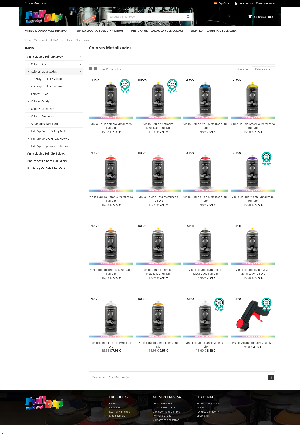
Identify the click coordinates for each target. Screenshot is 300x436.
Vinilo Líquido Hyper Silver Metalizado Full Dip (253, 271)
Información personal (208, 403)
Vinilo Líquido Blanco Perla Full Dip (111, 344)
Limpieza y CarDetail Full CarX (213, 30)
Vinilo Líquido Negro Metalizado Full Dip (111, 125)
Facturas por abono (207, 411)
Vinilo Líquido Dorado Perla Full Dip (158, 344)
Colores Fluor (39, 94)
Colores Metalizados (44, 71)
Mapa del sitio (117, 415)
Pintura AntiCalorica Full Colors (157, 30)
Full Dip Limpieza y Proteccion (50, 146)
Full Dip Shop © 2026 (34, 427)
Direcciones (203, 415)
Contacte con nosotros (166, 419)
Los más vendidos (119, 411)
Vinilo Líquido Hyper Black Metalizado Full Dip (205, 271)
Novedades (115, 407)
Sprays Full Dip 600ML (48, 86)
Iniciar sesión (246, 3)
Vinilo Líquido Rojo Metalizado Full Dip (205, 198)
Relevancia (263, 69)
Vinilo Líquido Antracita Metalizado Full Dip (158, 125)
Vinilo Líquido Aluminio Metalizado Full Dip (158, 271)
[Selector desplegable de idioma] (221, 3)
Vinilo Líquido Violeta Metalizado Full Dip (253, 198)
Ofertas (113, 403)
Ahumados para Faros (45, 123)
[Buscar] (149, 17)
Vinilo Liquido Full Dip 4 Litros (100, 30)
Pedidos (201, 407)
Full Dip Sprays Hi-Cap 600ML (50, 138)
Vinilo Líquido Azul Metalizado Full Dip (205, 125)
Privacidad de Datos (164, 407)
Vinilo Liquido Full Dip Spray (47, 30)
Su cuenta (204, 397)
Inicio (29, 48)
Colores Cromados (42, 116)
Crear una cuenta (265, 3)
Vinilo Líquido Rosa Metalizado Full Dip (158, 198)
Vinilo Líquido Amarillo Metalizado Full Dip (253, 125)
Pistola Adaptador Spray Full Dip (252, 343)
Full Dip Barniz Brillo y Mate (49, 131)
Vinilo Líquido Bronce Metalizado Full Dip (111, 271)
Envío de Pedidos (162, 403)
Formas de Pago (162, 415)
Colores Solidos (41, 64)
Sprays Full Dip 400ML (48, 79)
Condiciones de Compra (166, 411)
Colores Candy (40, 101)
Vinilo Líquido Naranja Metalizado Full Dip (111, 198)
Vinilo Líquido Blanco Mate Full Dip (205, 344)
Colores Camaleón (42, 109)
